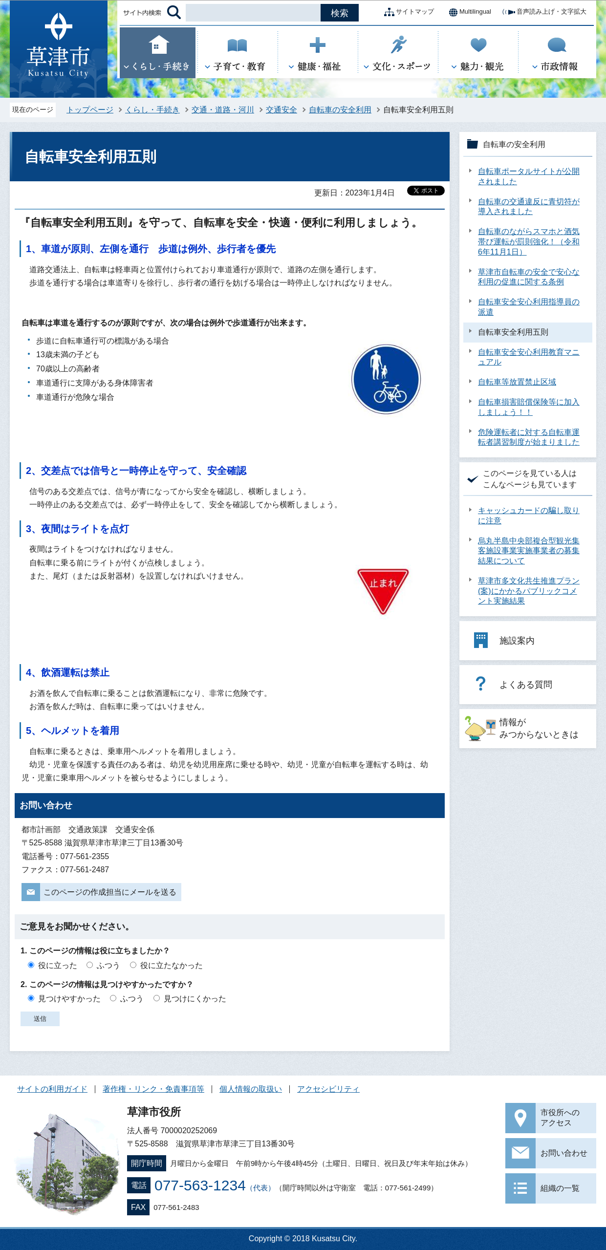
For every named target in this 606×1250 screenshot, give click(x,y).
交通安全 (281, 110)
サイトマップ (407, 12)
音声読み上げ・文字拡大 (543, 12)
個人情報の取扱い (250, 1089)
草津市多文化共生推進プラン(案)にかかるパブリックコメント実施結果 (529, 591)
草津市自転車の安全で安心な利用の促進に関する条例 (529, 277)
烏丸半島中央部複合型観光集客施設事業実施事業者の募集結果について (529, 551)
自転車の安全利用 (340, 110)
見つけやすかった (69, 998)
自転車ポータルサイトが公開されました (529, 176)
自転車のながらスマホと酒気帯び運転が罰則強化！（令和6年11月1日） (529, 241)
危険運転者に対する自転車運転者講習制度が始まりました (529, 437)
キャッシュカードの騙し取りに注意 (529, 515)
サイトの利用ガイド (52, 1089)
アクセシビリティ (328, 1089)
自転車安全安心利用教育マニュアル (529, 357)
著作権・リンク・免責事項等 (153, 1089)
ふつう (108, 965)
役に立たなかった (171, 965)
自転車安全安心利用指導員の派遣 (529, 307)
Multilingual (467, 12)
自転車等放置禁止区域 (517, 382)
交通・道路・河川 (223, 110)
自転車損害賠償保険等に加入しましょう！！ (529, 407)
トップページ (89, 110)
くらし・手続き (152, 110)
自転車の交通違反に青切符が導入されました (529, 206)
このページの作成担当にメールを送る (109, 892)
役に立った (57, 965)
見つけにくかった (195, 998)
